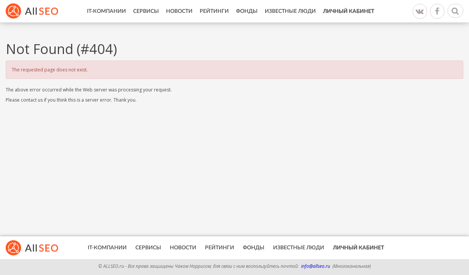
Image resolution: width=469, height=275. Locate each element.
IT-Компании (106, 11)
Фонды (247, 11)
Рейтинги (214, 11)
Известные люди (290, 11)
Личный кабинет (348, 11)
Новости (179, 11)
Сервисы (146, 11)
